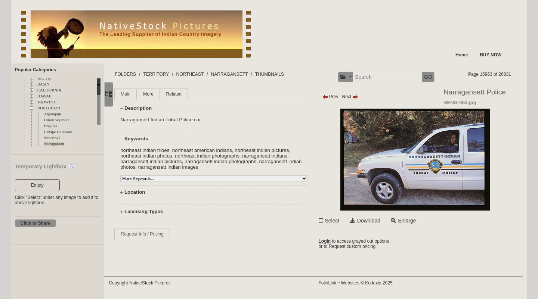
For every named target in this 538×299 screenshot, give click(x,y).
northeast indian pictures (276, 150)
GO (435, 77)
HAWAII (44, 96)
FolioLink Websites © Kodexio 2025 (362, 283)
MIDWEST (46, 102)
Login (331, 241)
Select (338, 221)
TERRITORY (170, 74)
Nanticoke (52, 138)
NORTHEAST (49, 108)
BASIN (43, 84)
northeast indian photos (160, 156)
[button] (352, 77)
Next (357, 96)
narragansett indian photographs (234, 161)
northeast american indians (216, 150)
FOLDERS (139, 74)
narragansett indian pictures (165, 161)
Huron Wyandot (56, 120)
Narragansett (54, 144)
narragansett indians (279, 156)
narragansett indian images (197, 167)
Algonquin (52, 114)
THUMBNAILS (283, 74)
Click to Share (35, 223)
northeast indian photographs (221, 156)
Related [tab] (187, 94)
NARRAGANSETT (243, 74)
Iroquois (51, 126)
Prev (337, 96)
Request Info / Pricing (156, 234)
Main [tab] (140, 94)
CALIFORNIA (49, 90)
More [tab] (162, 94)
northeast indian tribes (158, 150)
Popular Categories (35, 69)
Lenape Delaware (58, 132)
